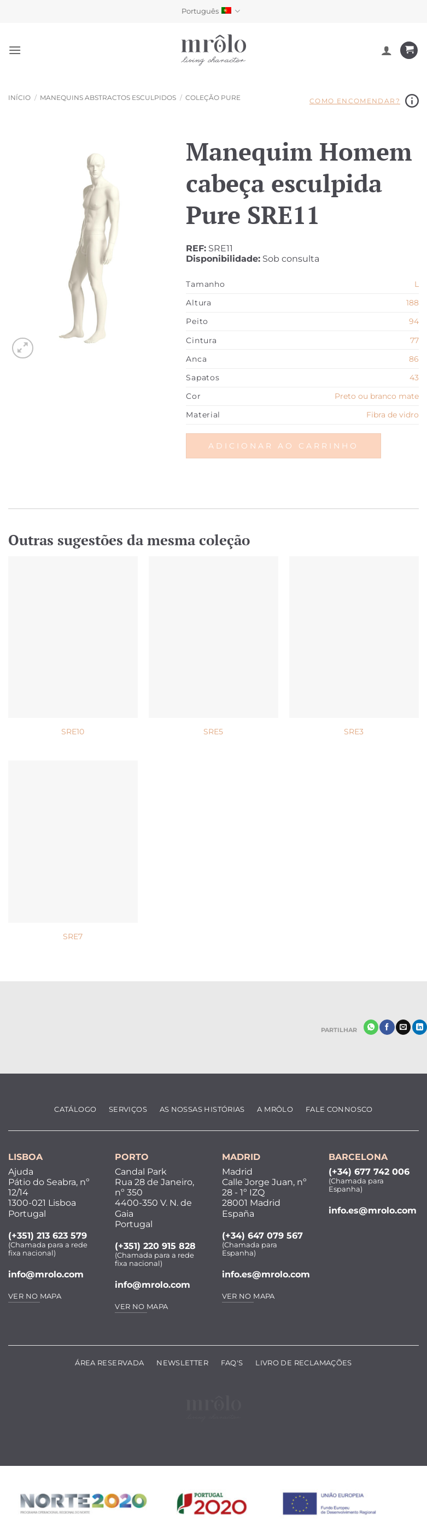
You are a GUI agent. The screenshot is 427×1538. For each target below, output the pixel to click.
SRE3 (354, 731)
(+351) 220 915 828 (155, 1246)
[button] (14, 50)
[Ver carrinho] (409, 51)
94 (414, 321)
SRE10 (72, 731)
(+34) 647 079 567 (262, 1235)
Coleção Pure (213, 97)
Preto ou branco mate (377, 396)
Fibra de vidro (392, 415)
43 (414, 377)
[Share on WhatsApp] (371, 1027)
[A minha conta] (386, 50)
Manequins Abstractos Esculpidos (108, 97)
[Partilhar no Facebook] (386, 1027)
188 (412, 303)
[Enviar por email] (403, 1027)
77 (414, 340)
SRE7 (73, 936)
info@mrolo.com (46, 1274)
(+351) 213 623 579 (47, 1235)
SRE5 (213, 731)
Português (211, 11)
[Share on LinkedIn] (419, 1027)
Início (19, 97)
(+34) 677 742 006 (369, 1171)
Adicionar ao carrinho (283, 446)
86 (414, 359)
